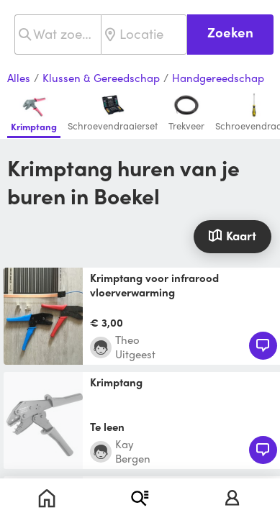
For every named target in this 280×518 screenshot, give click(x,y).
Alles (18, 78)
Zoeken (230, 32)
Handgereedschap (218, 78)
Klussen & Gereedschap (101, 78)
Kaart (232, 235)
